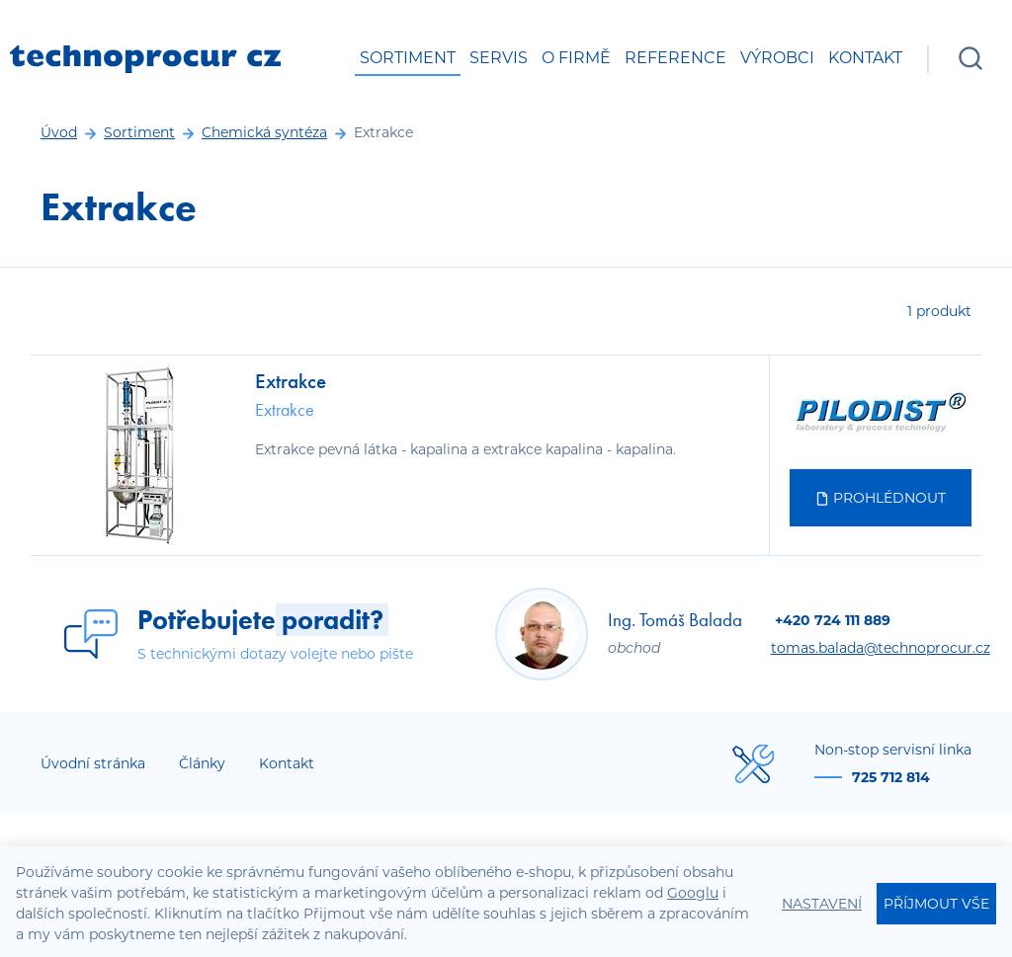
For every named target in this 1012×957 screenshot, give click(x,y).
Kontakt (865, 57)
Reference (675, 57)
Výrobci (777, 57)
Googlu (692, 893)
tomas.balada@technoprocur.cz (880, 648)
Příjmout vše (936, 904)
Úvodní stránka (93, 763)
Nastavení (822, 904)
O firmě (576, 57)
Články (202, 763)
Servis (498, 57)
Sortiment (408, 57)
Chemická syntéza (264, 132)
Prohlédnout (880, 498)
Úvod (59, 132)
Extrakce (290, 380)
